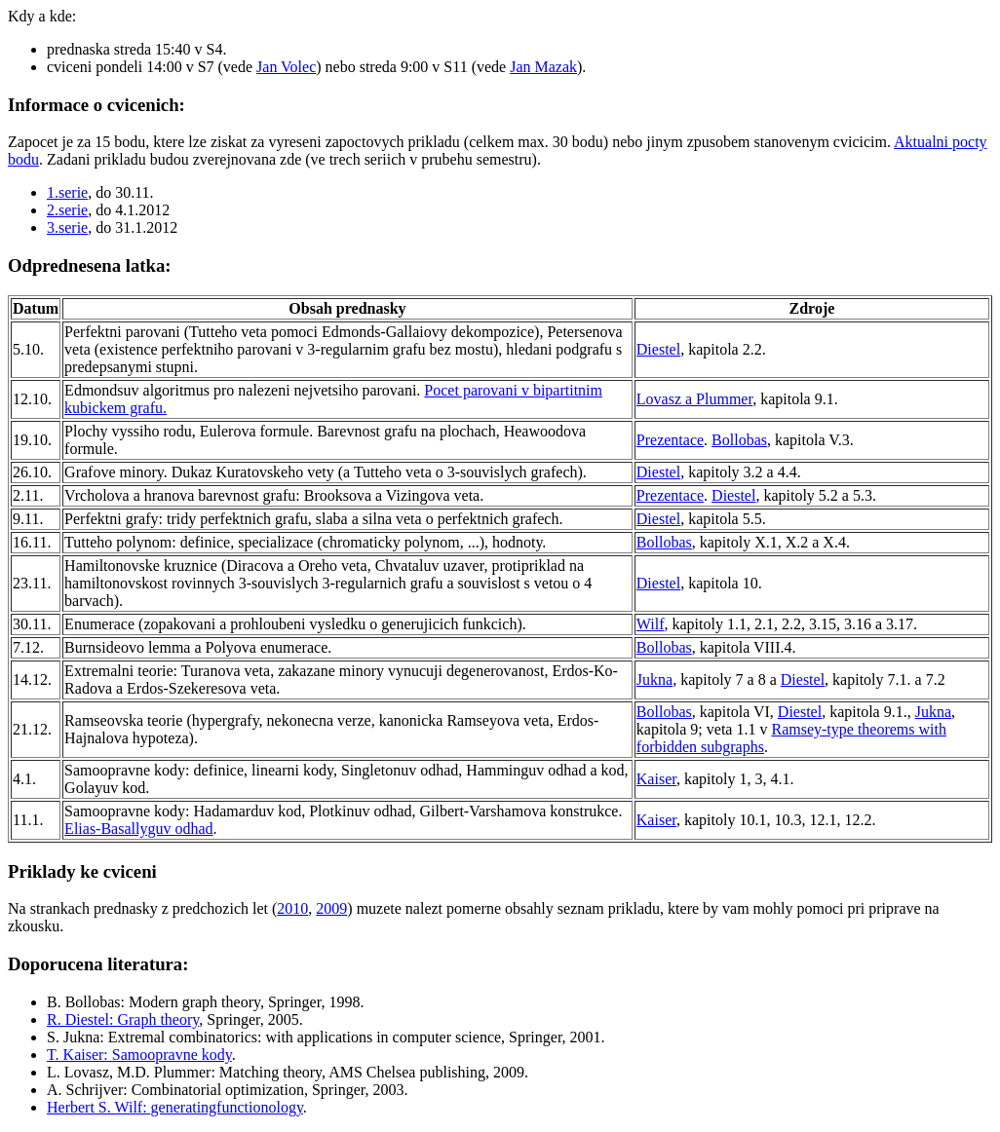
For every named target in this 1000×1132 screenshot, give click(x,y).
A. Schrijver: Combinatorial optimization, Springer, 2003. (227, 1089)
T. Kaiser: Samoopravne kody (139, 1054)
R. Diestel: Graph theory (123, 1019)
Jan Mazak (543, 66)
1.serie (67, 192)
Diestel (658, 349)
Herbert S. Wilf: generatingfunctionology (175, 1107)
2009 (331, 908)
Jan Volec (286, 66)
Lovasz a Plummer (694, 399)
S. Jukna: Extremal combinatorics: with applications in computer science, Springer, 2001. (326, 1037)
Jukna (654, 679)
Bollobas (739, 440)
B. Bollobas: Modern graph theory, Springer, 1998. (205, 1002)
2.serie (67, 210)
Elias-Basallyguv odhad (138, 828)
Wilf (650, 624)
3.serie (67, 227)
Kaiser (656, 779)
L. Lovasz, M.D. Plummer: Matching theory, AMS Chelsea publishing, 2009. (287, 1072)
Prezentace (670, 440)
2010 (292, 908)
